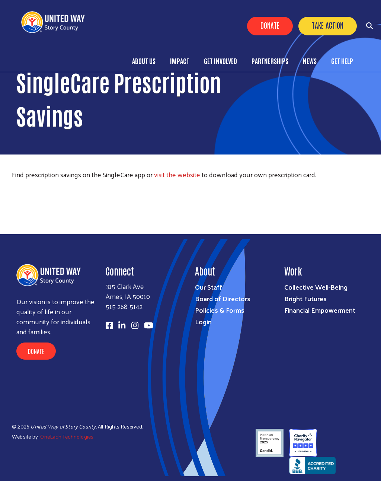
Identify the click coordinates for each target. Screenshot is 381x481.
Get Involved (220, 60)
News (310, 60)
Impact (179, 60)
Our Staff (208, 287)
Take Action (327, 25)
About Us (144, 60)
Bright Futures (305, 298)
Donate (269, 25)
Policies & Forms (219, 310)
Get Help (342, 60)
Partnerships (270, 60)
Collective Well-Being (316, 287)
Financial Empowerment (319, 310)
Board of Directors (222, 298)
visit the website (177, 174)
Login (203, 321)
